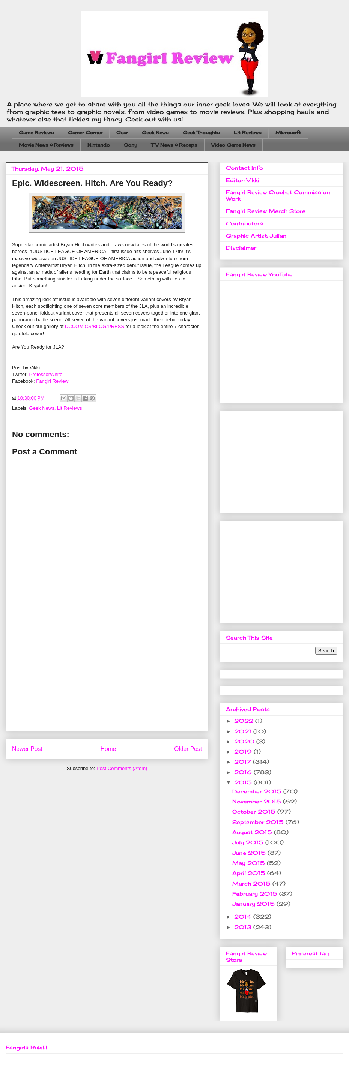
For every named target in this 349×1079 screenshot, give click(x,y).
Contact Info (244, 168)
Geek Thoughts (201, 132)
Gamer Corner (85, 132)
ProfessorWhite (46, 374)
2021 (243, 731)
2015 (244, 782)
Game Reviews (36, 132)
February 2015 (255, 893)
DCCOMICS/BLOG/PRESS (94, 326)
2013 (243, 927)
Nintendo (98, 145)
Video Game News (233, 145)
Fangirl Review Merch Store (265, 211)
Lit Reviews (248, 132)
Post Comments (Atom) (121, 768)
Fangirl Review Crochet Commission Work (278, 195)
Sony (130, 145)
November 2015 (257, 801)
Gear (122, 132)
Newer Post (27, 749)
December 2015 (257, 791)
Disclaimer (241, 247)
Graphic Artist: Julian (256, 235)
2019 (244, 751)
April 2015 (249, 873)
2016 (244, 772)
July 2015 (248, 842)
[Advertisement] (107, 678)
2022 (244, 721)
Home (108, 749)
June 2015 (250, 853)
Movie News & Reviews (46, 145)
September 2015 (259, 822)
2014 (243, 916)
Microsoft (288, 132)
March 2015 (252, 883)
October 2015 (254, 811)
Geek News (155, 132)
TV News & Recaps (174, 145)
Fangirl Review (52, 381)
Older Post (188, 749)
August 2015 (253, 832)
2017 (243, 761)
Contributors (244, 223)
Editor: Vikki (242, 180)
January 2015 (254, 904)
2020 (245, 741)
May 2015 (249, 863)
